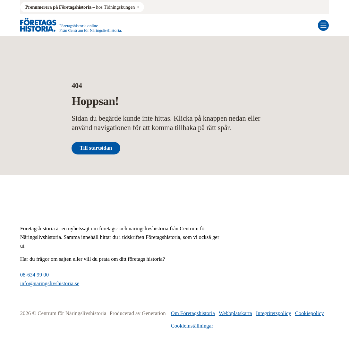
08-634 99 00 (34, 275)
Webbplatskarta (235, 313)
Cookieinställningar (192, 326)
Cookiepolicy (309, 313)
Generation (154, 313)
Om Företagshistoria (193, 313)
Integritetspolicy (273, 313)
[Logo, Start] (71, 25)
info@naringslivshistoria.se (49, 283)
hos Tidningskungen (80, 7)
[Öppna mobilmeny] (323, 25)
